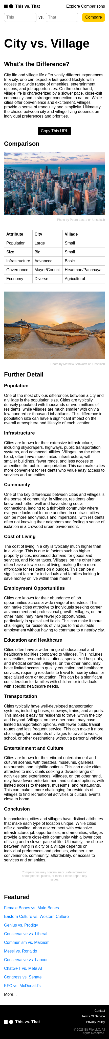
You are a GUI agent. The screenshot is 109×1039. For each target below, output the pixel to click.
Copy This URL (54, 131)
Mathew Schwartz (75, 364)
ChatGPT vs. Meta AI (23, 968)
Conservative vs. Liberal (25, 934)
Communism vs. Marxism (27, 942)
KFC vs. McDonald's (22, 986)
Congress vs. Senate (23, 977)
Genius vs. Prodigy (21, 925)
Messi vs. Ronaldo (20, 951)
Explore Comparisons (85, 6)
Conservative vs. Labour (26, 960)
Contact (100, 1011)
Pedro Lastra (78, 220)
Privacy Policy (95, 1022)
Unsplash (98, 220)
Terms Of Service (93, 1016)
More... (10, 994)
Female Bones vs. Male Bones (31, 908)
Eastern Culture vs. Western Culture (36, 916)
